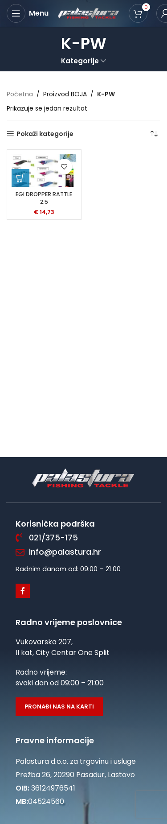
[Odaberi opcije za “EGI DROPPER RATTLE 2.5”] (20, 178)
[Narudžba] (153, 133)
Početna (20, 94)
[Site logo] (88, 12)
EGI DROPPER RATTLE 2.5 (44, 198)
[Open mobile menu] (27, 13)
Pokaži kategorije (44, 134)
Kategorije (80, 61)
